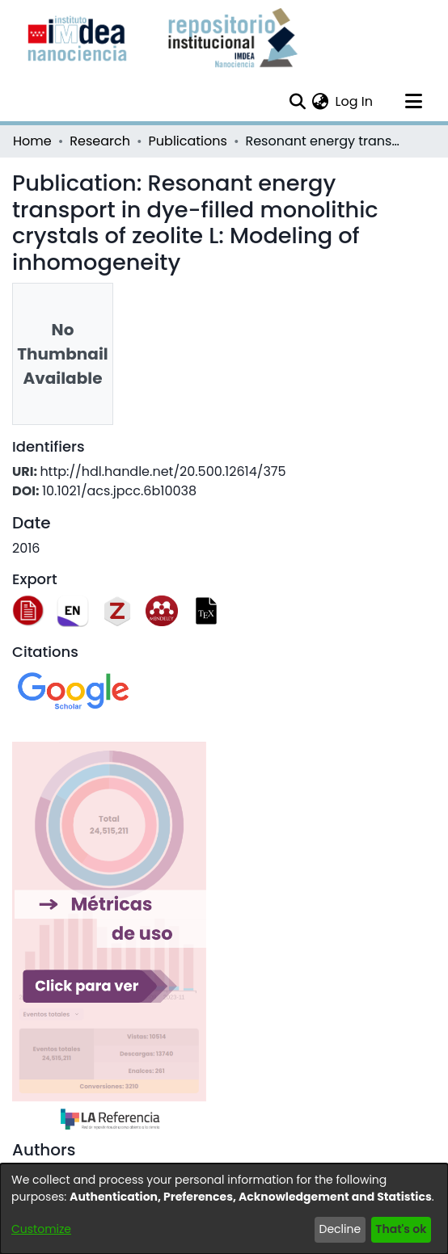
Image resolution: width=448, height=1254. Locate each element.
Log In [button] (355, 101)
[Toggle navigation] (413, 101)
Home (32, 141)
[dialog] (224, 1209)
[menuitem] (321, 102)
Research (100, 141)
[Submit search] (297, 102)
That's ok (400, 1229)
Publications (188, 141)
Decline (340, 1229)
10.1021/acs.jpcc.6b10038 (119, 491)
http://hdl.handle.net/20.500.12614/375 (162, 471)
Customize (41, 1229)
